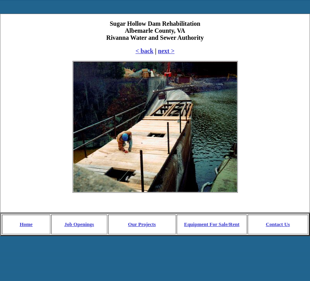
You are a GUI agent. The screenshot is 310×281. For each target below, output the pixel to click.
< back (145, 51)
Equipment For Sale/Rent (211, 224)
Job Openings (79, 224)
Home (25, 224)
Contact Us (278, 224)
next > (166, 51)
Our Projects (142, 224)
